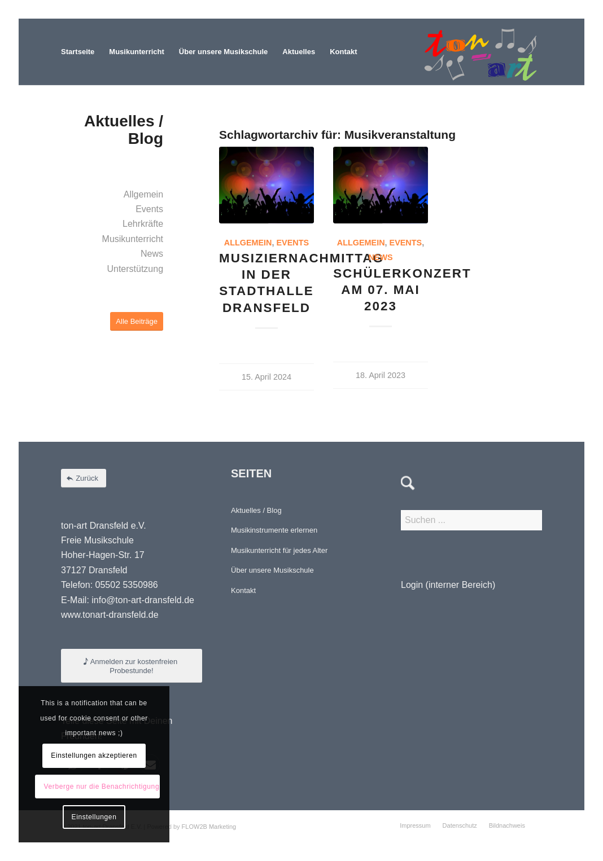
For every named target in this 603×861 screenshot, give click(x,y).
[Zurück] (83, 478)
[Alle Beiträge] (136, 321)
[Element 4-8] (480, 52)
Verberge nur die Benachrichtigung (102, 786)
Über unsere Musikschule (272, 570)
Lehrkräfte (143, 224)
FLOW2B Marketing (209, 826)
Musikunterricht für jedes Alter (279, 550)
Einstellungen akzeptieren (94, 755)
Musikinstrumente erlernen (274, 530)
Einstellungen (94, 817)
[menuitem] (78, 52)
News (380, 257)
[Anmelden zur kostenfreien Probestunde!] (131, 666)
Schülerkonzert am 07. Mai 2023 (402, 289)
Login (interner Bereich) (448, 585)
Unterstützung (135, 269)
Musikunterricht (132, 239)
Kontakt (243, 590)
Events (293, 242)
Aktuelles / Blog (256, 510)
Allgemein (248, 242)
